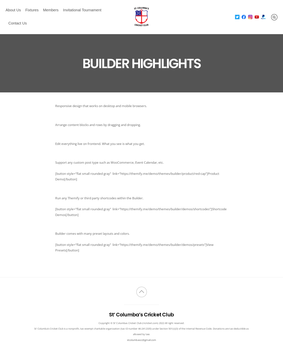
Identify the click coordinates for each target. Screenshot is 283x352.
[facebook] (244, 17)
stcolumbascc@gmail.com (141, 340)
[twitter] (237, 17)
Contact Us (17, 23)
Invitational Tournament (82, 10)
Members (50, 10)
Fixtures (31, 10)
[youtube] (257, 17)
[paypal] (263, 17)
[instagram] (250, 17)
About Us (13, 10)
